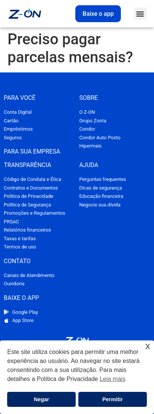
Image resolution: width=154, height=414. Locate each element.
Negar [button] (41, 399)
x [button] (147, 345)
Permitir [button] (112, 399)
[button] (140, 14)
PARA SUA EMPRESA (32, 151)
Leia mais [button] (112, 379)
